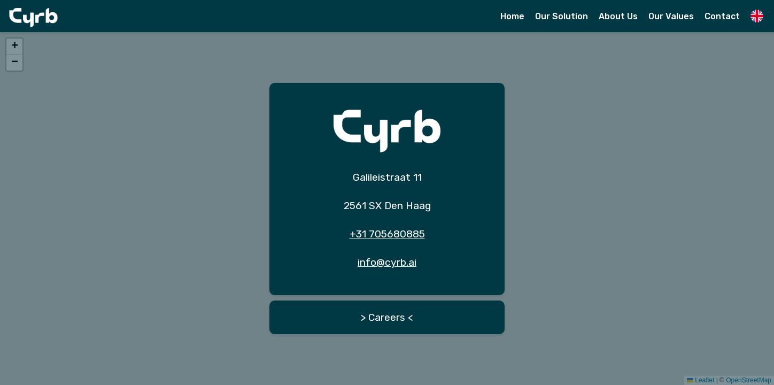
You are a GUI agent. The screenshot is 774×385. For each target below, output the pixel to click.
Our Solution (561, 16)
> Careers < (387, 317)
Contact (722, 16)
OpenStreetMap (748, 380)
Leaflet (700, 380)
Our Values (671, 16)
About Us (618, 16)
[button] (14, 46)
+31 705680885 (387, 234)
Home (512, 16)
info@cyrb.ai (387, 262)
